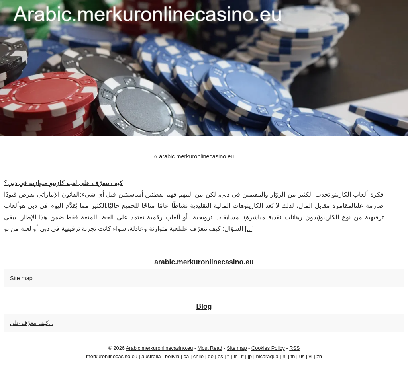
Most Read (210, 348)
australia (151, 356)
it (242, 356)
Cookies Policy (268, 348)
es (220, 356)
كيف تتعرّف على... (31, 323)
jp (250, 356)
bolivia (172, 356)
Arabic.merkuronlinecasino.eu (159, 348)
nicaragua (267, 356)
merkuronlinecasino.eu (111, 356)
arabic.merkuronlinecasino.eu (196, 156)
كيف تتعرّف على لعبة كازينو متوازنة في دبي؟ (63, 183)
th (293, 356)
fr (235, 356)
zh (319, 356)
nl (284, 356)
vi (310, 356)
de (211, 356)
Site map (21, 278)
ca (186, 356)
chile (198, 356)
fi (228, 356)
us (302, 356)
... (249, 228)
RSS (294, 348)
